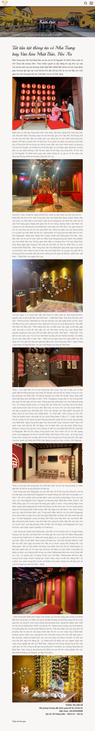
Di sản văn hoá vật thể (43, 35)
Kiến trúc (57, 35)
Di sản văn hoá (28, 35)
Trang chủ (16, 35)
